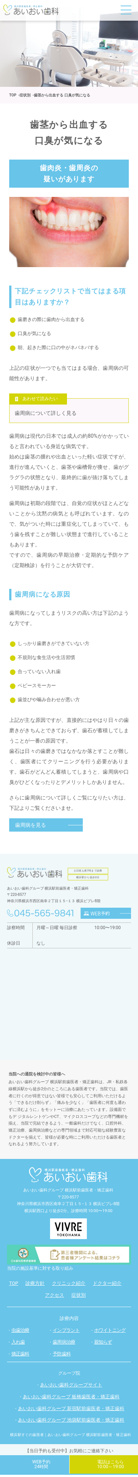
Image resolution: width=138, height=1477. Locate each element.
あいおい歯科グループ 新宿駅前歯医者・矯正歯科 (71, 1410)
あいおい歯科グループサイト (71, 1386)
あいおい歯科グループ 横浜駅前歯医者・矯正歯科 (68, 1192)
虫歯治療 (20, 1332)
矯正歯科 (20, 1355)
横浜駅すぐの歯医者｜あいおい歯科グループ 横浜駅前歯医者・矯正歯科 (70, 1437)
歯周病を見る (30, 827)
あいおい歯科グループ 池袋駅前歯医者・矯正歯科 (71, 1422)
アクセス (54, 1297)
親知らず (103, 1344)
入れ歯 (18, 1344)
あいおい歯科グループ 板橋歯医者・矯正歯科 (71, 1398)
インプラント (66, 1332)
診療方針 (35, 1285)
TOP (13, 1285)
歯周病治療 (64, 1344)
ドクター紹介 (107, 1285)
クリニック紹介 (68, 1285)
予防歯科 (62, 1355)
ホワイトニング (110, 1332)
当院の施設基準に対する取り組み (40, 1270)
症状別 (78, 1297)
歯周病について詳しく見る (46, 414)
